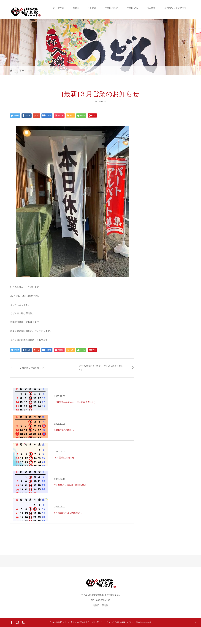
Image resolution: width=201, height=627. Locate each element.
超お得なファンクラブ (175, 8)
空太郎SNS (132, 8)
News (76, 8)
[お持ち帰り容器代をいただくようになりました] (101, 368)
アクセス (91, 8)
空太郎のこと (111, 8)
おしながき (58, 8)
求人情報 (151, 8)
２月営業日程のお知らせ (32, 368)
